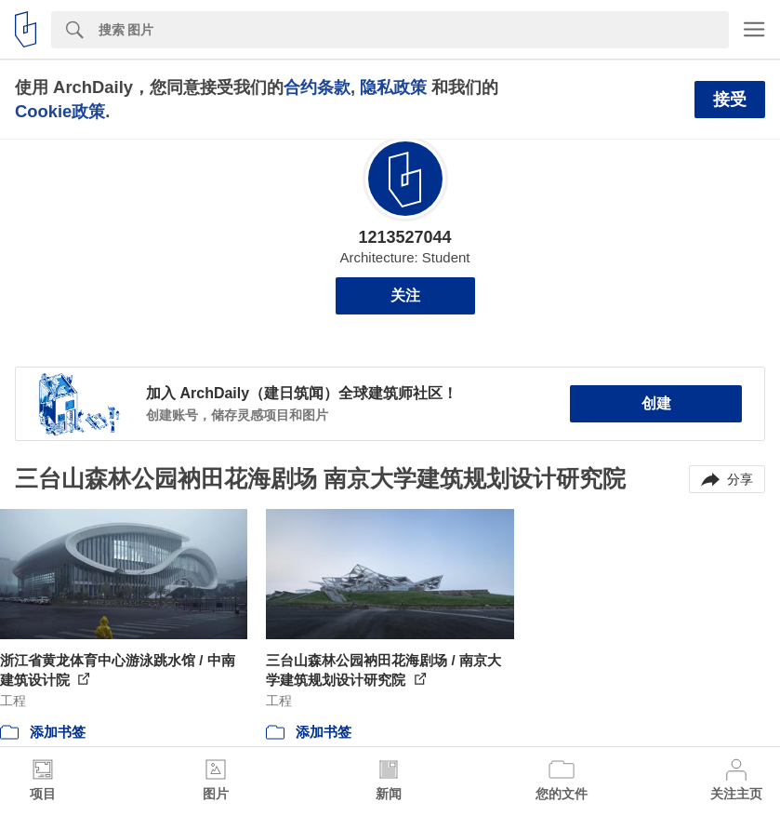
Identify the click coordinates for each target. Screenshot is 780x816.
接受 (730, 99)
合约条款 (317, 87)
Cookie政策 (60, 111)
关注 (405, 295)
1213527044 (404, 237)
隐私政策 (393, 87)
